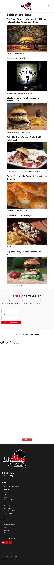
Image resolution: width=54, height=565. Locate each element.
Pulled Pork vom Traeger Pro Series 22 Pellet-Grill (24, 138)
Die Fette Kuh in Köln (16, 58)
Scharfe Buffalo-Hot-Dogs (19, 215)
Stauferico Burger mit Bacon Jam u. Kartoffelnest (23, 99)
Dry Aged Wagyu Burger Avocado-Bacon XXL (25, 253)
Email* (9, 317)
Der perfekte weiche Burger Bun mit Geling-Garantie (27, 177)
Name (9, 310)
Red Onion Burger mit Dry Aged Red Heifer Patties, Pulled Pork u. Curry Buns (26, 20)
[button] (48, 6)
